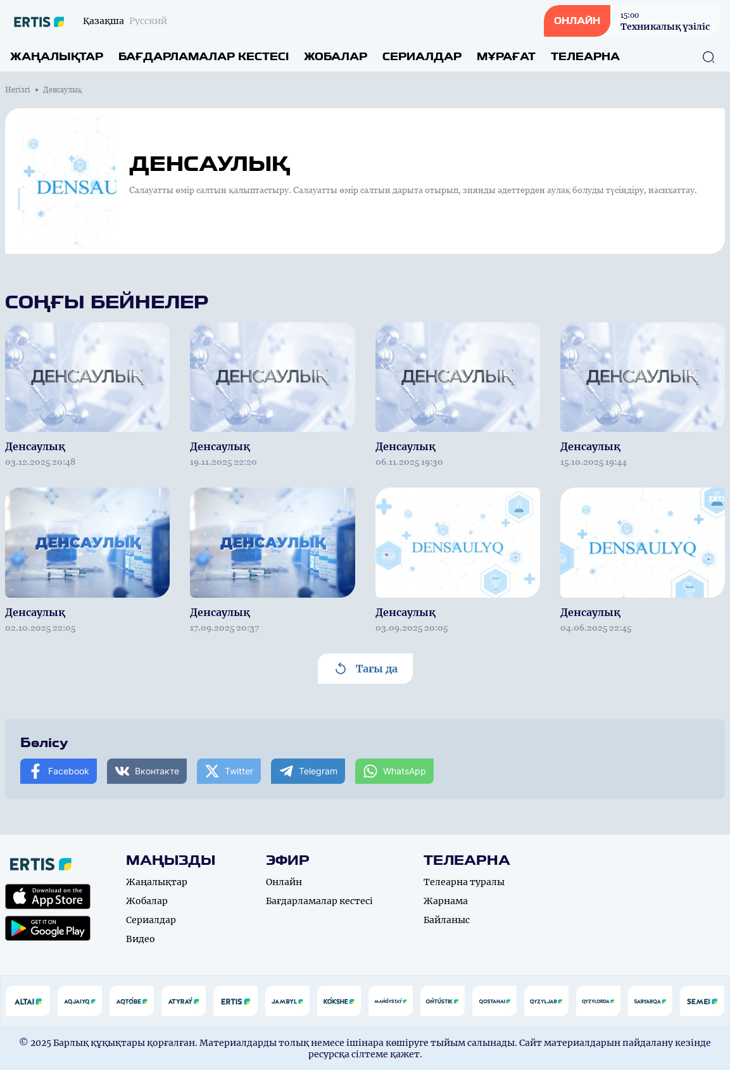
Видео (140, 939)
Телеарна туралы (464, 882)
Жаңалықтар (56, 57)
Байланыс (447, 920)
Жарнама (446, 901)
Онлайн (284, 882)
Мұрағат (506, 57)
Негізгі (17, 89)
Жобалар (335, 57)
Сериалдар (422, 57)
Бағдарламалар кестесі (203, 57)
